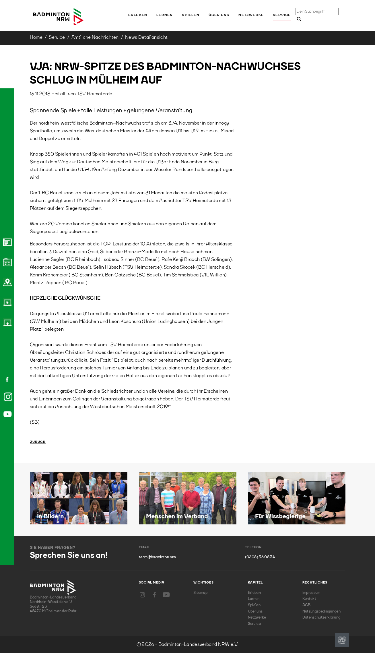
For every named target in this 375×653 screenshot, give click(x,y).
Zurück (38, 442)
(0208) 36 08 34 (260, 557)
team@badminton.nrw (157, 557)
